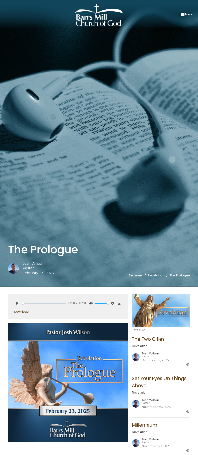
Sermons (136, 275)
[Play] (17, 303)
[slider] (44, 303)
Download (21, 312)
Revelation (156, 275)
